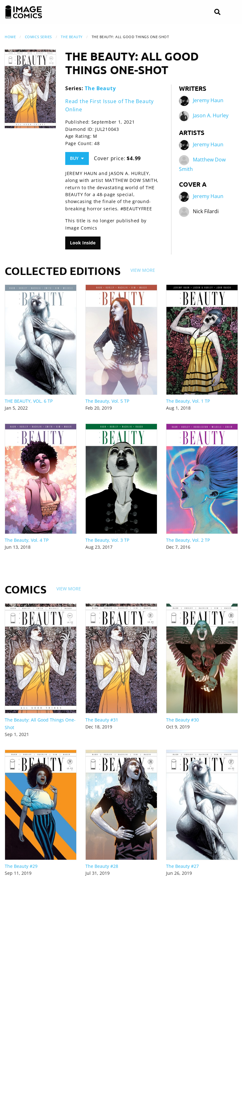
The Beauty (72, 36)
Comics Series (38, 36)
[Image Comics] (24, 12)
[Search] (217, 12)
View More (142, 270)
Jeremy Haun (208, 100)
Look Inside (82, 243)
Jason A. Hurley (210, 115)
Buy (77, 158)
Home (10, 36)
